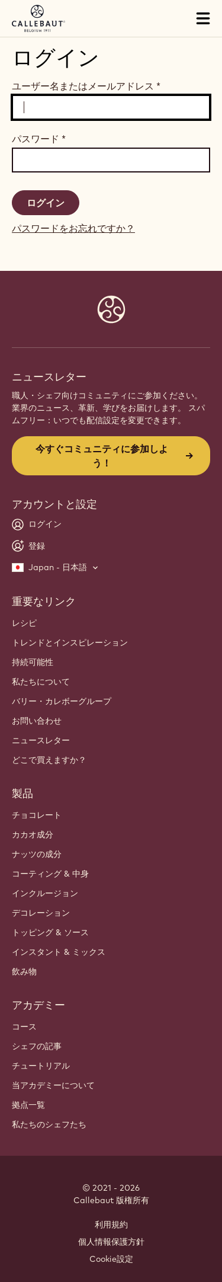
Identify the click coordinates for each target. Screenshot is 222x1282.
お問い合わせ (37, 720)
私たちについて (41, 681)
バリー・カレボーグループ (61, 701)
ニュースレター (41, 740)
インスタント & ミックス (58, 952)
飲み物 (24, 971)
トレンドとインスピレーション (70, 642)
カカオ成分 (32, 834)
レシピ (24, 623)
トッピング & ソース (50, 932)
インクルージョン (45, 893)
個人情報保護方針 (111, 1241)
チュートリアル (41, 1065)
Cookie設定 (111, 1259)
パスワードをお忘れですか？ (73, 228)
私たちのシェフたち (49, 1124)
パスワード (39, 139)
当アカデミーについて (53, 1085)
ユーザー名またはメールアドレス (86, 86)
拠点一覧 (28, 1104)
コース (24, 1026)
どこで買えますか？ (49, 760)
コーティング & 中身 (50, 873)
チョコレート (37, 815)
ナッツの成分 (37, 854)
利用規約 (111, 1224)
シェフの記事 (37, 1046)
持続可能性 (32, 662)
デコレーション (41, 912)
